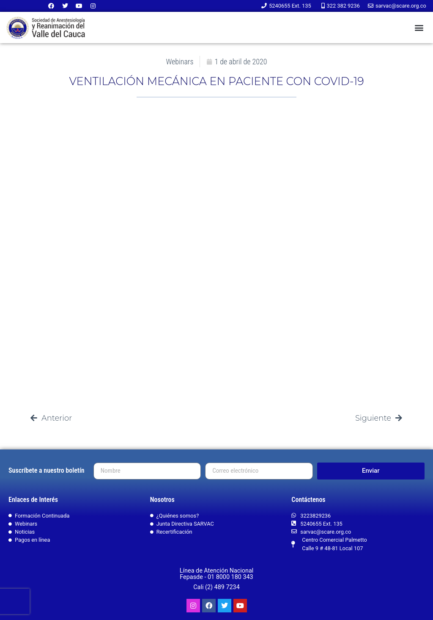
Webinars (179, 61)
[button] (419, 28)
